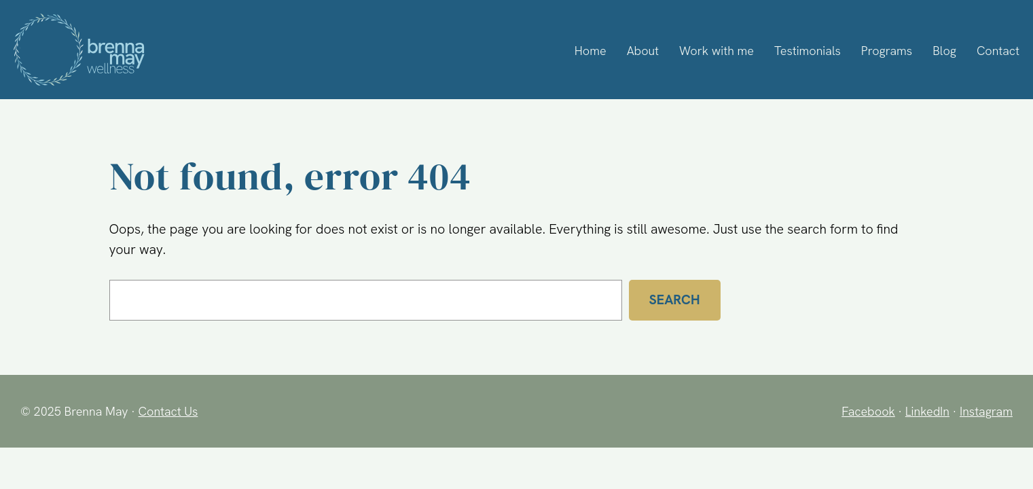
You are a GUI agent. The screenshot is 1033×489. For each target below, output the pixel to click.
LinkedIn (925, 411)
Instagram (985, 411)
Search (674, 299)
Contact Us (169, 411)
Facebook (865, 411)
